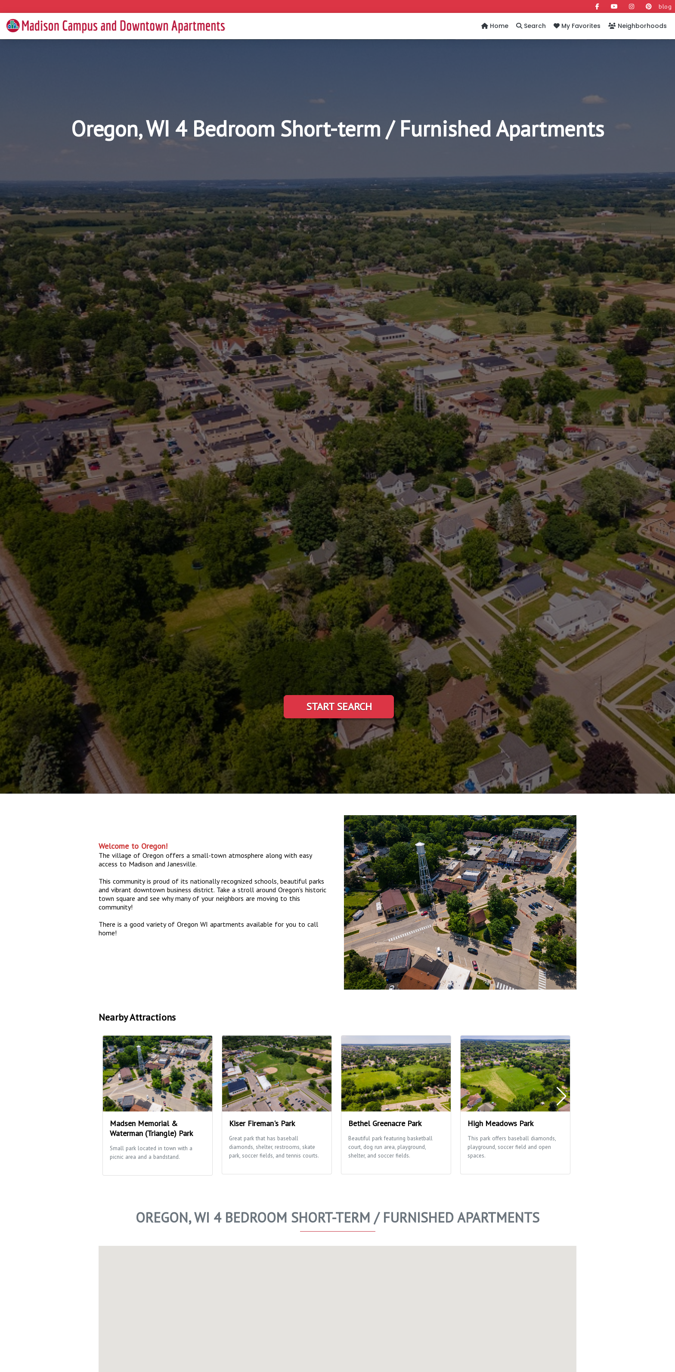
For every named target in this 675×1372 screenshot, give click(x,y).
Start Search (339, 706)
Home (494, 26)
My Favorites (577, 26)
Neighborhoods (637, 26)
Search (531, 26)
